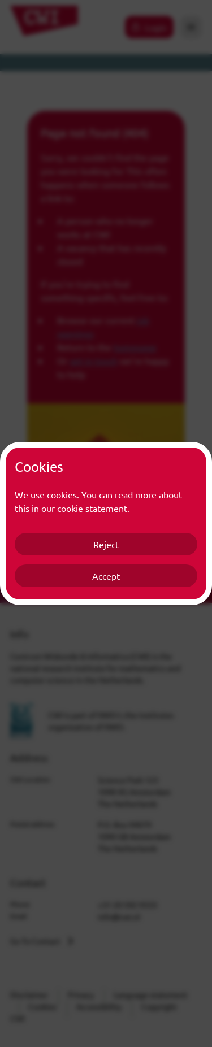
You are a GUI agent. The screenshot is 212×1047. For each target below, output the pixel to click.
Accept (106, 575)
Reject (106, 544)
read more (136, 494)
